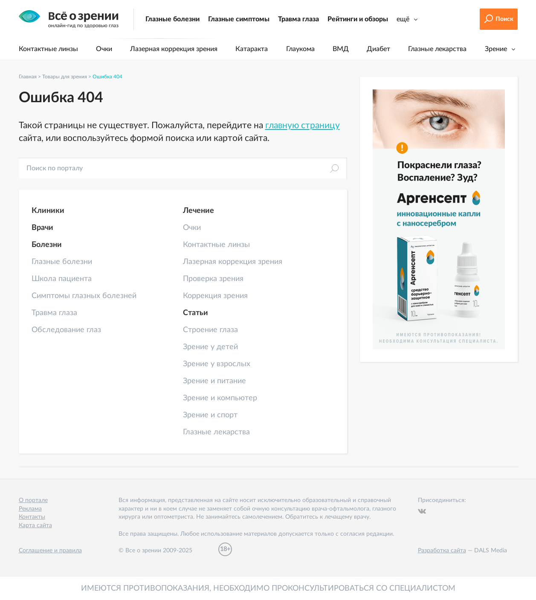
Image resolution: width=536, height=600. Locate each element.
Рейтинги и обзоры (357, 19)
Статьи (195, 313)
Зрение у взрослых (216, 364)
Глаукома (300, 49)
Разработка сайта (442, 551)
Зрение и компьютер (220, 398)
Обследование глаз (66, 330)
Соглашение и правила (50, 551)
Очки (104, 49)
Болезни (47, 245)
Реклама (30, 509)
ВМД (341, 49)
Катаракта (251, 49)
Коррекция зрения (215, 296)
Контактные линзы (48, 49)
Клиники (48, 211)
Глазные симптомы (238, 19)
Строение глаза (210, 330)
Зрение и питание (214, 381)
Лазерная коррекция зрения (173, 49)
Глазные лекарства (437, 49)
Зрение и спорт (210, 415)
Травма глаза (298, 19)
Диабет (378, 49)
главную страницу (302, 125)
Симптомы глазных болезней (84, 296)
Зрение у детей (210, 347)
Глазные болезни (172, 19)
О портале (33, 500)
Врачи (42, 228)
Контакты (32, 517)
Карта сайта (35, 525)
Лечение (198, 211)
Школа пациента (62, 279)
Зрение (496, 49)
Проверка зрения (213, 279)
